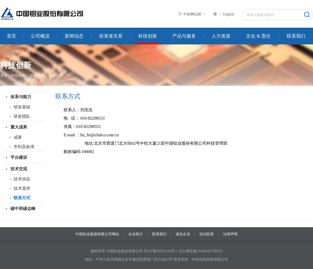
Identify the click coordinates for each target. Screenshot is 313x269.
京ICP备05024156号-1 (160, 251)
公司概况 (40, 36)
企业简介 (135, 234)
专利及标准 (24, 146)
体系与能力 (20, 97)
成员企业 (183, 234)
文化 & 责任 (258, 36)
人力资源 (221, 36)
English (228, 14)
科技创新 (147, 36)
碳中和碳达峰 (22, 208)
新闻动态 (74, 36)
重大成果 (18, 127)
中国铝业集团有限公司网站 (97, 234)
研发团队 (22, 116)
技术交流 (37, 76)
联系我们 (296, 36)
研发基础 (22, 107)
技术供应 (22, 179)
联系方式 (55, 76)
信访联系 (206, 234)
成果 (18, 137)
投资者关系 (111, 36)
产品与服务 (184, 36)
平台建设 (18, 157)
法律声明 (230, 234)
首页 (11, 36)
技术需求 (22, 188)
